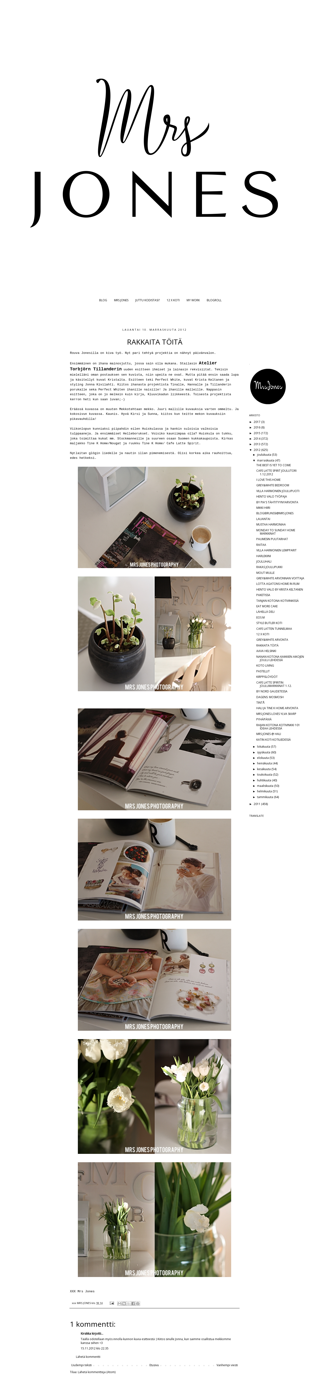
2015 (257, 433)
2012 (257, 450)
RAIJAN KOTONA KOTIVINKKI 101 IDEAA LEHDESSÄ (278, 726)
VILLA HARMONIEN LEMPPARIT (276, 550)
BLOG (103, 300)
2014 (257, 439)
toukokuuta (265, 775)
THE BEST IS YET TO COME (273, 465)
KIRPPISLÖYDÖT (267, 677)
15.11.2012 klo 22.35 (95, 1348)
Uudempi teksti (81, 1365)
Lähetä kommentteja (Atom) (96, 1372)
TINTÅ (260, 703)
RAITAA (261, 545)
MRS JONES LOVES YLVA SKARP (276, 714)
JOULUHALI (263, 561)
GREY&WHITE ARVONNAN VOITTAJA (280, 578)
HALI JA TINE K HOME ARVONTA (277, 708)
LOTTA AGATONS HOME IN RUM (277, 584)
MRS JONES (121, 300)
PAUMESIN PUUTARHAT (272, 539)
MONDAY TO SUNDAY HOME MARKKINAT (275, 532)
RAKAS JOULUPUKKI (269, 567)
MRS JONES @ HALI (268, 734)
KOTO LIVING (265, 665)
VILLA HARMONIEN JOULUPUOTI (277, 491)
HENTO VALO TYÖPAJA (271, 496)
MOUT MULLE (265, 573)
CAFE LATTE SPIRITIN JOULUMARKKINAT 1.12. (274, 684)
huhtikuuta (264, 780)
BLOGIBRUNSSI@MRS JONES (274, 513)
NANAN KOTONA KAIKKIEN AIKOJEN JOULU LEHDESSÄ (280, 658)
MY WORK (193, 300)
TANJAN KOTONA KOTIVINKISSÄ (277, 601)
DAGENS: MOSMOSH (270, 697)
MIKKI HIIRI (263, 508)
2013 (257, 444)
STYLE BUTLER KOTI (269, 623)
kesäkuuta (264, 769)
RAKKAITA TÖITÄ (267, 645)
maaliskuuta (265, 786)
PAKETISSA (263, 595)
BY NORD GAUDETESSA (271, 691)
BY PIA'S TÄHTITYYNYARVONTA (277, 502)
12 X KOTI (173, 300)
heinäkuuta (265, 763)
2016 (257, 427)
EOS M (260, 617)
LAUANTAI (263, 519)
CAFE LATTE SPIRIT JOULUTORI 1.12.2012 (276, 472)
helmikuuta (265, 791)
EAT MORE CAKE (267, 606)
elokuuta (263, 758)
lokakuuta (264, 747)
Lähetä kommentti (88, 1357)
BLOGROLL (214, 300)
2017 (257, 422)
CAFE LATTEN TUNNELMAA (274, 629)
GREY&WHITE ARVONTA (272, 640)
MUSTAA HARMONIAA (271, 524)
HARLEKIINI (263, 556)
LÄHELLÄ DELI (265, 612)
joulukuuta (264, 455)
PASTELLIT (263, 671)
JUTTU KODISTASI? (147, 300)
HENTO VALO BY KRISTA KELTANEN (279, 589)
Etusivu (154, 1365)
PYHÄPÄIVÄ (264, 719)
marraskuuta (266, 460)
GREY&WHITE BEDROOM (272, 485)
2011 (257, 804)
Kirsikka (86, 1334)
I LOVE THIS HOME (268, 480)
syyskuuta (264, 752)
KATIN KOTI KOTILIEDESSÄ (273, 740)
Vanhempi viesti (227, 1365)
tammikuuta (265, 797)
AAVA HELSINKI (266, 651)
